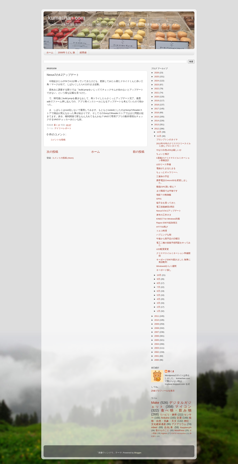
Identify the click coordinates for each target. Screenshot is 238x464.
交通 (179, 417)
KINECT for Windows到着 (168, 219)
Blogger (137, 453)
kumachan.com (66, 18)
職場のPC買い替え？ (166, 187)
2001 (157, 356)
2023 (157, 84)
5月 (159, 295)
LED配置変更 (162, 249)
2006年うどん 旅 (66, 52)
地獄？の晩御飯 (163, 195)
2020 (157, 96)
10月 (159, 275)
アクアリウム (179, 424)
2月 (159, 307)
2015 (157, 117)
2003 (157, 348)
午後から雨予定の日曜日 (168, 239)
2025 (157, 76)
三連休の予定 (162, 176)
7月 (159, 287)
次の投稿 (52, 151)
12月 (159, 132)
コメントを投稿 (58, 140)
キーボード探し (163, 270)
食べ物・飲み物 (176, 410)
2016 (157, 112)
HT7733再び (162, 227)
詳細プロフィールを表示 (163, 391)
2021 (157, 93)
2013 (157, 124)
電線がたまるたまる (165, 168)
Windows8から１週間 (166, 266)
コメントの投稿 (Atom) (63, 158)
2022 (157, 88)
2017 (157, 108)
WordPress (179, 430)
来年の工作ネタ (163, 215)
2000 (157, 360)
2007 (157, 332)
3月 (159, 303)
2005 (157, 340)
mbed (154, 427)
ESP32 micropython (178, 433)
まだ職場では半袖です (167, 191)
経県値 (83, 52)
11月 (159, 136)
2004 (157, 344)
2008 (157, 328)
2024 (157, 81)
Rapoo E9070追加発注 (166, 223)
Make (155, 403)
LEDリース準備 (163, 164)
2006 (157, 336)
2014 (157, 120)
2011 (157, 316)
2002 (157, 352)
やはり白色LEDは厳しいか (169, 150)
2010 (157, 320)
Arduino (165, 417)
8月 (159, 283)
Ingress (164, 433)
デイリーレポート (62, 128)
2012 (157, 128)
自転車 (168, 427)
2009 (157, 324)
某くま (171, 371)
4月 (159, 299)
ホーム (49, 52)
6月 (159, 291)
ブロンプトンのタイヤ (167, 139)
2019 (157, 100)
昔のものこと (162, 430)
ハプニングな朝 (163, 235)
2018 (157, 105)
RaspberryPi (185, 427)
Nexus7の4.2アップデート (168, 211)
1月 (159, 311)
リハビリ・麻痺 (168, 414)
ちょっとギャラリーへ (167, 172)
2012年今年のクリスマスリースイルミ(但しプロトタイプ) (173, 144)
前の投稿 (138, 151)
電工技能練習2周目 (165, 207)
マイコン (183, 406)
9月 (159, 279)
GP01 (159, 199)
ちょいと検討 (162, 154)
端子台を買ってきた (165, 203)
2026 (157, 72)
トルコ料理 (161, 231)
